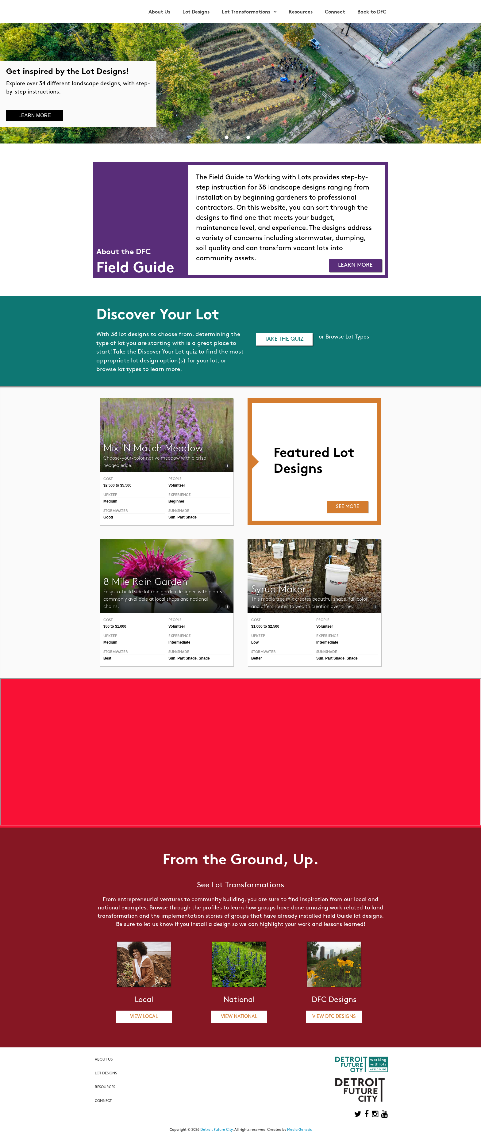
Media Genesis (299, 1130)
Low (255, 642)
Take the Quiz (284, 339)
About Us (159, 12)
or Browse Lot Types (344, 337)
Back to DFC (371, 12)
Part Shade (187, 517)
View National (239, 1016)
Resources (301, 12)
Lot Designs (196, 12)
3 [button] (248, 137)
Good (108, 517)
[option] (240, 83)
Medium (110, 501)
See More (347, 506)
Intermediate (327, 642)
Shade (352, 658)
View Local (144, 1016)
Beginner (176, 501)
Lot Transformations (246, 12)
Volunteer (176, 485)
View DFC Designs (334, 1016)
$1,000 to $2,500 (265, 626)
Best (107, 658)
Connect (335, 12)
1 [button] (227, 137)
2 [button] (237, 137)
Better (256, 658)
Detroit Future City (216, 1130)
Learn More (34, 115)
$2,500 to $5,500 (117, 485)
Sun (171, 517)
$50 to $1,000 (114, 626)
